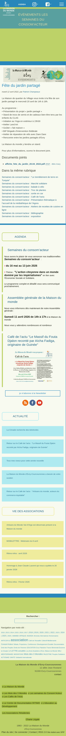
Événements (29, 14)
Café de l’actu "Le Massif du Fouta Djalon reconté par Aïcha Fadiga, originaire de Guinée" (32, 340)
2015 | (17, 632)
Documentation (59, 644)
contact (57, 674)
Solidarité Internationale (24, 657)
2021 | (47, 632)
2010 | (3, 632)
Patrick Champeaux (31, 92)
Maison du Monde (51, 651)
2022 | (52, 632)
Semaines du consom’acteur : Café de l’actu (23, 196)
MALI (59, 651)
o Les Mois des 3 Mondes (14, 693)
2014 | (12, 632)
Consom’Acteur (7, 644)
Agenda (22, 4)
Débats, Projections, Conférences (25, 644)
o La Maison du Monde (13, 686)
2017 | (26, 632)
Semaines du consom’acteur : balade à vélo (23, 187)
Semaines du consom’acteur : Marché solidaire (24, 183)
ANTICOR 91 (5, 640)
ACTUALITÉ (20, 416)
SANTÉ (12, 657)
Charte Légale (32, 719)
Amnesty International (41, 636)
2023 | (58, 632)
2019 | (36, 632)
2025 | (4, 636)
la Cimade (4, 651)
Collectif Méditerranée (49, 640)
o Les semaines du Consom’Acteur (45, 693)
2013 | (8, 632)
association (19, 640)
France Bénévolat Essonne (56, 647)
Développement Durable (45, 644)
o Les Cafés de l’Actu (12, 696)
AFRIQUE (22, 636)
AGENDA (20, 236)
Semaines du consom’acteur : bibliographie (22, 213)
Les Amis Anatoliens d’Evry (35, 651)
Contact (33, 732)
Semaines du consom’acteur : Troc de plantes (24, 190)
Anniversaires (53, 636)
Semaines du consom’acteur (28, 250)
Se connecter (21, 732)
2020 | (42, 632)
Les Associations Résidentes (16, 713)
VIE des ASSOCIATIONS (28, 511)
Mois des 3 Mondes (33, 654)
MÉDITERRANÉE (7, 654)
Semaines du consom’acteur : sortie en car (22, 193)
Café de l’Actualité (35, 640)
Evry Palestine (41, 647)
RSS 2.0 (43, 732)
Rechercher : (33, 616)
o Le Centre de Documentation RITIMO (21, 703)
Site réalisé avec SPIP (55, 732)
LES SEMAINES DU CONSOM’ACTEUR (33, 19)
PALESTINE (47, 654)
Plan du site (7, 732)
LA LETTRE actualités (17, 651)
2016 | (22, 632)
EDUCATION (31, 647)
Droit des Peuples (7, 647)
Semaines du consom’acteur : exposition (21, 216)
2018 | (31, 632)
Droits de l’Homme (20, 647)
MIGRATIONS (18, 654)
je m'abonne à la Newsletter (32, 393)
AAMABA (15, 636)
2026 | (10, 636)
